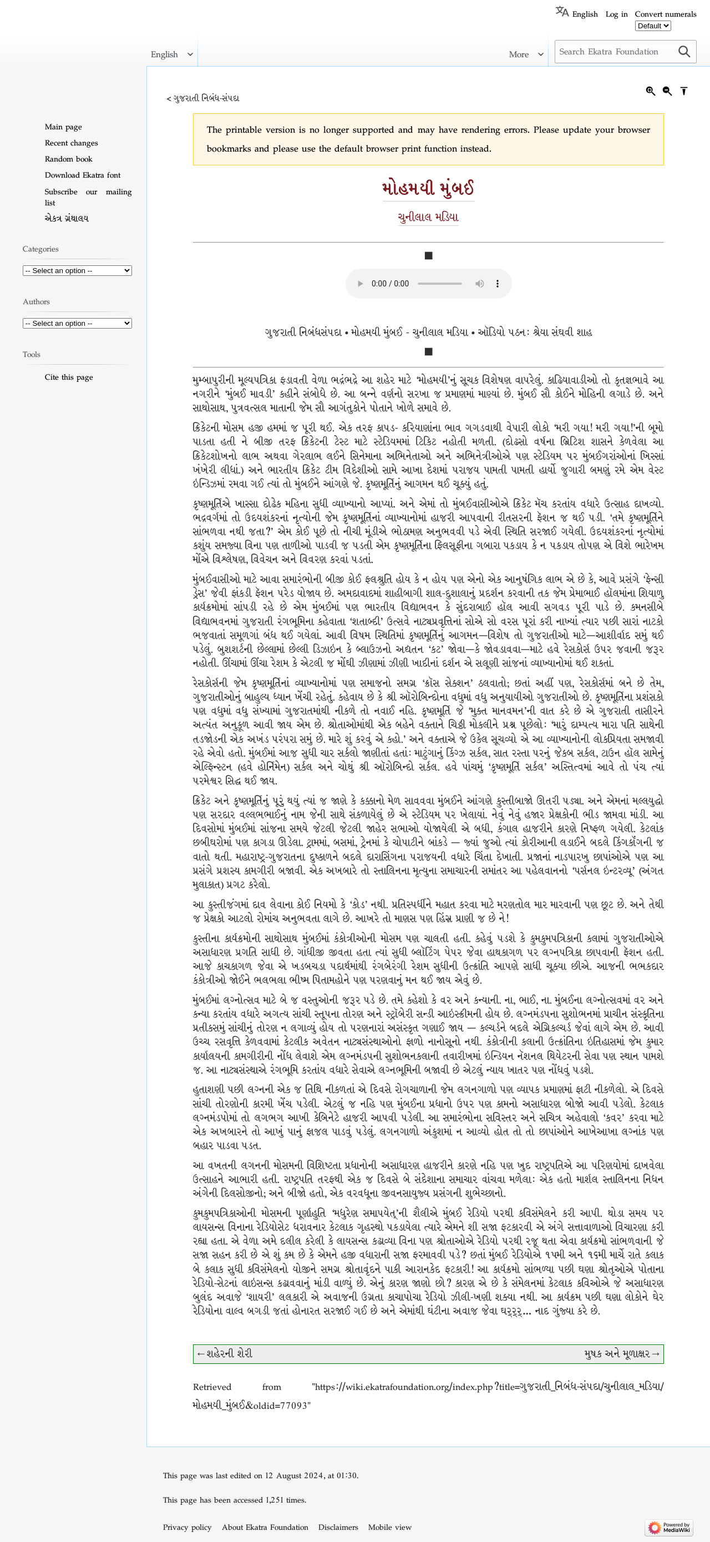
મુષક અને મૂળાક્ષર (617, 1354)
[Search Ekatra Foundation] (626, 51)
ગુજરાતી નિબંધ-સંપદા (207, 98)
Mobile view (390, 1527)
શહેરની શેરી (229, 1354)
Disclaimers (338, 1527)
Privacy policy (187, 1527)
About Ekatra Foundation (265, 1527)
